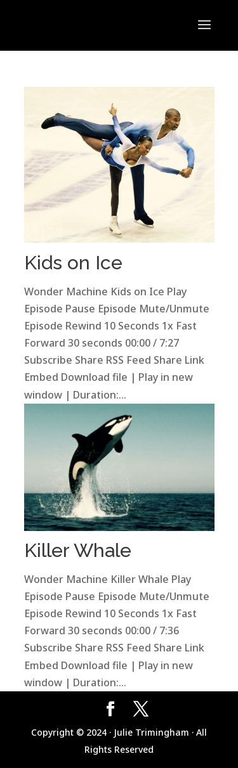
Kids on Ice (73, 263)
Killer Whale (77, 550)
